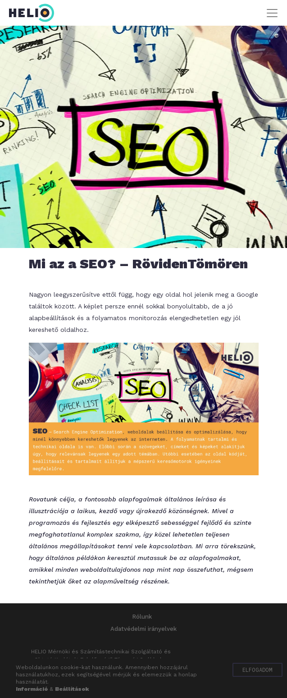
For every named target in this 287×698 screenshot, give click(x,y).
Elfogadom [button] (257, 669)
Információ (32, 689)
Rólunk (142, 616)
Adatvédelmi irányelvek (143, 628)
